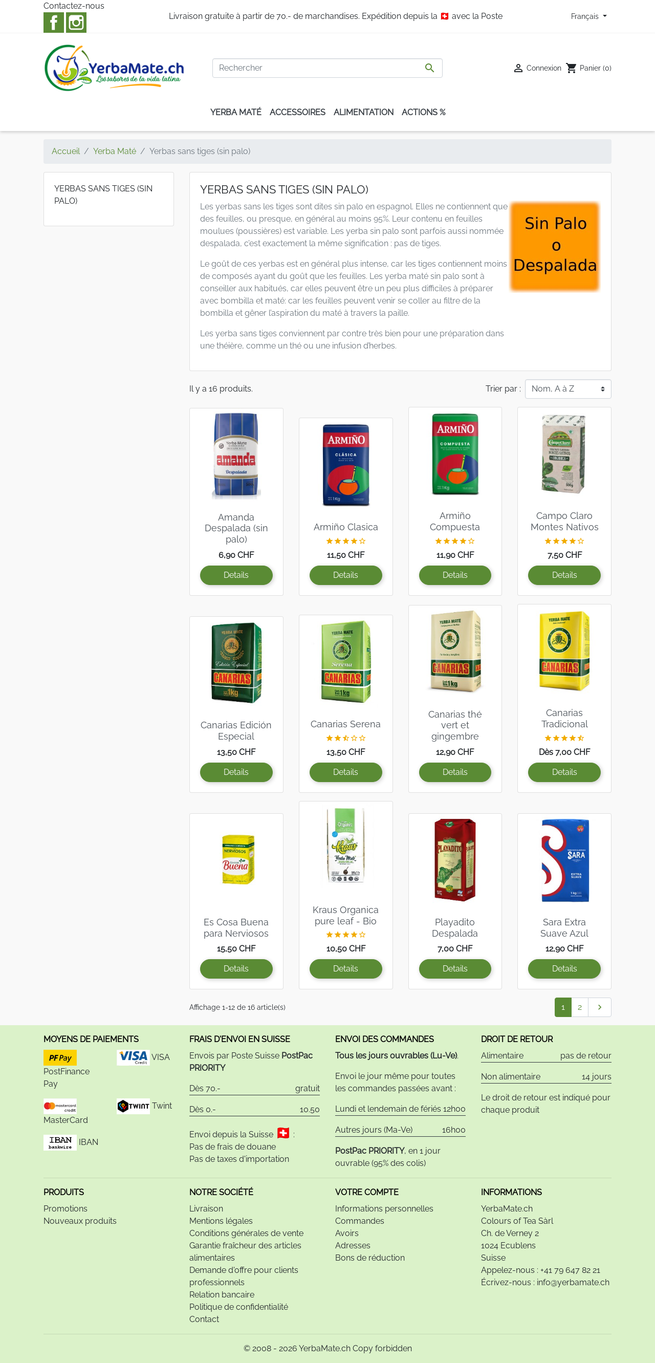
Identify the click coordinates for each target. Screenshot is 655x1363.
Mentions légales (221, 1221)
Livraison (206, 1209)
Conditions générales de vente (246, 1233)
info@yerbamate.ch (573, 1282)
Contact (204, 1319)
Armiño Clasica (346, 527)
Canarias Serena (346, 724)
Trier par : (503, 389)
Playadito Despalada (455, 928)
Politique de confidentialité (238, 1307)
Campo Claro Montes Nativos (565, 521)
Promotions (65, 1209)
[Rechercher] (327, 68)
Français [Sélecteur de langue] (586, 16)
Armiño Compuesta (455, 521)
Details (236, 575)
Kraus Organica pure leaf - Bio (346, 915)
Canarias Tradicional (564, 718)
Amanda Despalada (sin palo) (236, 528)
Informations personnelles (384, 1209)
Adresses (352, 1245)
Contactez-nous (73, 6)
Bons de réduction (370, 1258)
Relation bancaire (221, 1295)
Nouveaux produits (80, 1221)
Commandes (359, 1221)
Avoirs (347, 1233)
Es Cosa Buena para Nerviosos (236, 928)
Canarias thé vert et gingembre (455, 725)
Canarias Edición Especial (236, 731)
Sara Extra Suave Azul (564, 928)
